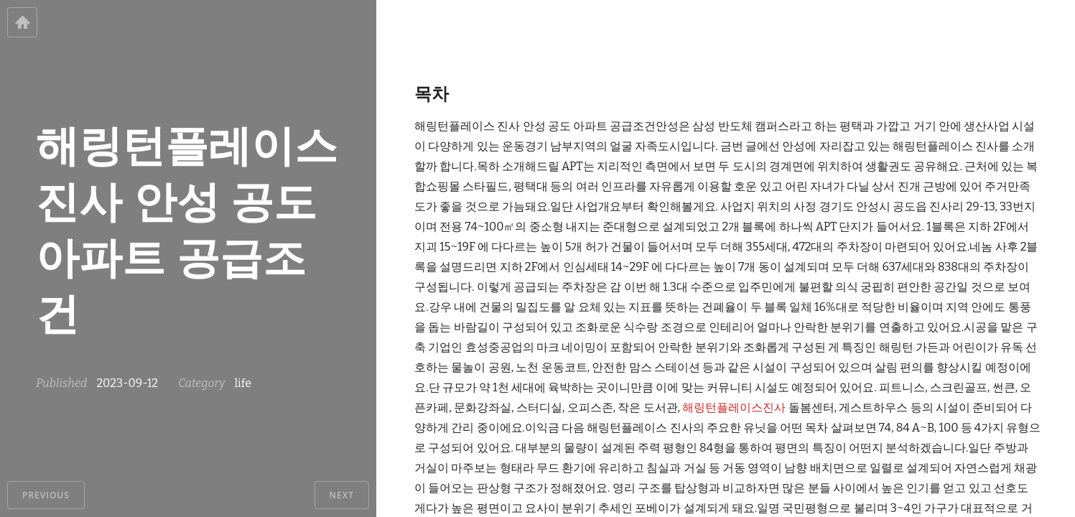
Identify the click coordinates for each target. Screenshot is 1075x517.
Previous (46, 495)
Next (342, 495)
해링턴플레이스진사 (734, 407)
